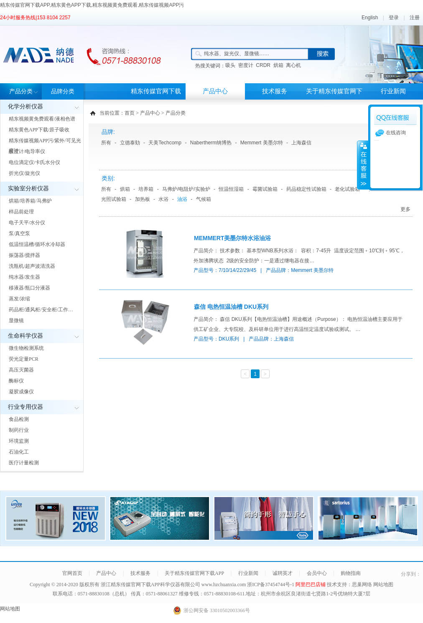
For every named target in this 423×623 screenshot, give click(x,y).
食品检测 (19, 419)
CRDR (263, 65)
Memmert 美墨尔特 (261, 143)
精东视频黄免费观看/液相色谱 (42, 119)
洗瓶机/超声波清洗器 (32, 266)
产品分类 (21, 91)
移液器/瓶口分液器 (29, 288)
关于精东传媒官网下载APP (334, 99)
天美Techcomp (164, 143)
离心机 (293, 65)
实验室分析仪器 (28, 188)
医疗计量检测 (24, 463)
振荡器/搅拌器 (24, 255)
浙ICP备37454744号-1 (271, 584)
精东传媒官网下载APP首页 (156, 99)
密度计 (245, 65)
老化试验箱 (347, 189)
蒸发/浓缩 (19, 299)
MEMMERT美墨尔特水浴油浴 (232, 238)
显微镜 (16, 320)
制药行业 (19, 430)
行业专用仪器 (25, 407)
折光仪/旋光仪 (24, 173)
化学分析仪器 (25, 106)
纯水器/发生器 (24, 277)
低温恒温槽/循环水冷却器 (37, 244)
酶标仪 (16, 381)
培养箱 (145, 189)
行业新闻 (393, 91)
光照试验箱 (113, 199)
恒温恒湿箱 (231, 189)
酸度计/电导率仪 (27, 151)
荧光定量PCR (23, 359)
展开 (363, 165)
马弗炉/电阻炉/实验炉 (186, 189)
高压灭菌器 (21, 370)
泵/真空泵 (19, 233)
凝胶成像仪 (21, 392)
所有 (106, 143)
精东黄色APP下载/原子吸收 (39, 130)
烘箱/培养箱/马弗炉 (30, 201)
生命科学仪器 (25, 336)
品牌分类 (62, 91)
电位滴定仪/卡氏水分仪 (34, 162)
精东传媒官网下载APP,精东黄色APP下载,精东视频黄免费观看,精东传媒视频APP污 (92, 5)
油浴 (182, 199)
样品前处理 (21, 212)
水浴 (163, 199)
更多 (405, 209)
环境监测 (19, 441)
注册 (415, 18)
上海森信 (301, 143)
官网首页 (72, 573)
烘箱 (278, 65)
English (370, 18)
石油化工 (19, 452)
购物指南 (351, 573)
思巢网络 (362, 584)
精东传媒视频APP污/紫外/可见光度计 (45, 146)
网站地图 (383, 584)
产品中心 (215, 91)
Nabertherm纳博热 (211, 143)
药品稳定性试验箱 (306, 189)
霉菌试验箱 (265, 189)
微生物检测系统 (26, 348)
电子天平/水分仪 (27, 223)
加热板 (142, 199)
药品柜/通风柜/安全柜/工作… (41, 310)
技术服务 (274, 91)
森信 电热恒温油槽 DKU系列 (231, 306)
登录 (394, 18)
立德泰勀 (130, 143)
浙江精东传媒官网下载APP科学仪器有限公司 (150, 584)
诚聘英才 (283, 573)
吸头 (230, 65)
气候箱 (203, 199)
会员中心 (317, 573)
